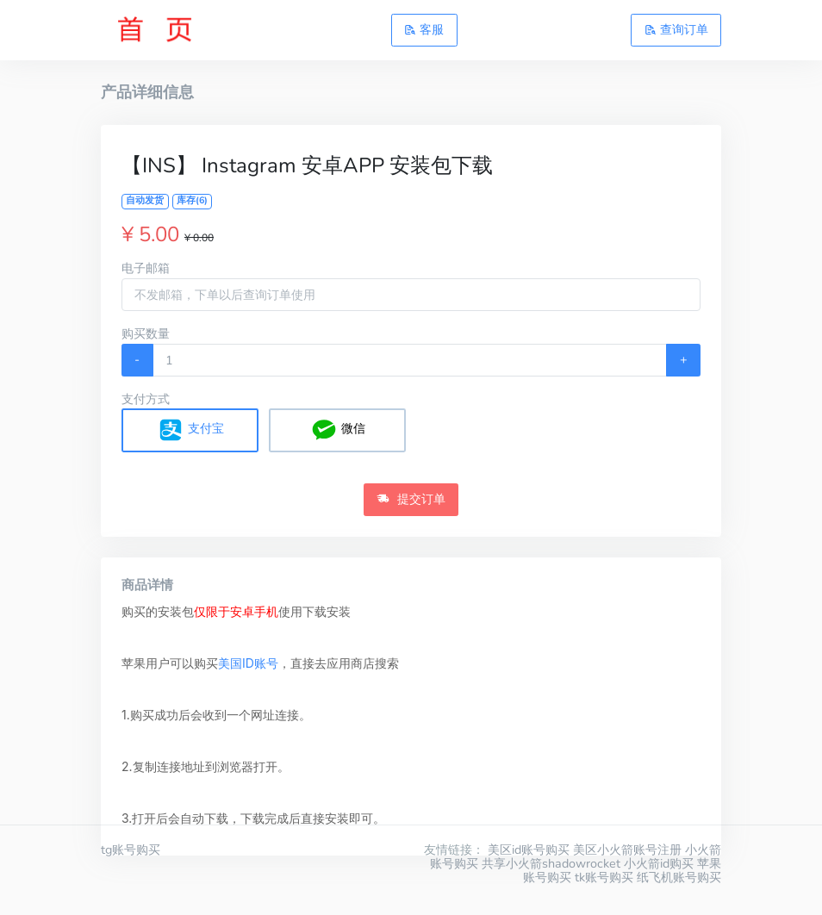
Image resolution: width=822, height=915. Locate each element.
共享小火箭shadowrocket (551, 863)
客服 (424, 29)
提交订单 (411, 498)
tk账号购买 (604, 877)
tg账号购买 (130, 849)
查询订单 (676, 29)
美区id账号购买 (529, 849)
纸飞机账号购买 (679, 877)
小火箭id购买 (659, 863)
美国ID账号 (248, 663)
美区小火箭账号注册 (627, 849)
